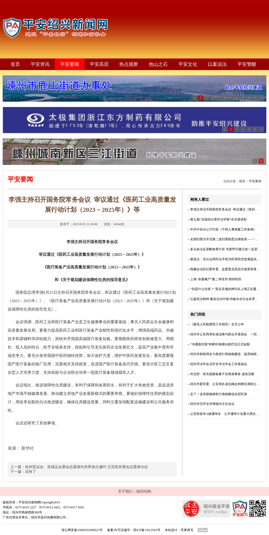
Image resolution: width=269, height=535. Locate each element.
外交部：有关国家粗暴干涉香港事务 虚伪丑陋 (222, 374)
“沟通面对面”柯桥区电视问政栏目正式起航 (220, 344)
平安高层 (99, 64)
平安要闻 (69, 64)
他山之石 (158, 64)
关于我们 (125, 491)
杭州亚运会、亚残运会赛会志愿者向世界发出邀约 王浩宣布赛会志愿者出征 (86, 467)
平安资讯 (40, 64)
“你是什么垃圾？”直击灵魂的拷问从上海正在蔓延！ (226, 289)
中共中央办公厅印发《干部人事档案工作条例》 (223, 229)
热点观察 (128, 64)
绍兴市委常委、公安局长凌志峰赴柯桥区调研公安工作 (228, 384)
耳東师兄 (187, 530)
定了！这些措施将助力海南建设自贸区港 (218, 394)
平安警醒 (246, 64)
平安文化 (187, 64)
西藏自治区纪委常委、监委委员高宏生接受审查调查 (226, 269)
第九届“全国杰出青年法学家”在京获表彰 (218, 219)
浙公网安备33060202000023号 (82, 530)
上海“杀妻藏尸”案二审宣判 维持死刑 (215, 279)
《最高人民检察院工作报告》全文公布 (217, 324)
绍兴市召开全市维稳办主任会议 (212, 404)
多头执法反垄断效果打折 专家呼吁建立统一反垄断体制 (228, 249)
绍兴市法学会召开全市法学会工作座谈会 (218, 364)
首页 (15, 64)
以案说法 (217, 64)
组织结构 (143, 491)
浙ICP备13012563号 (146, 530)
